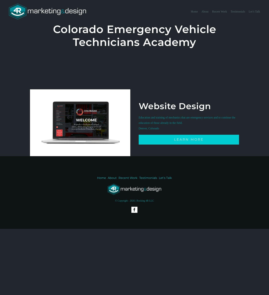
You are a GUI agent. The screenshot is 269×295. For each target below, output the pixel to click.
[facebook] (134, 210)
